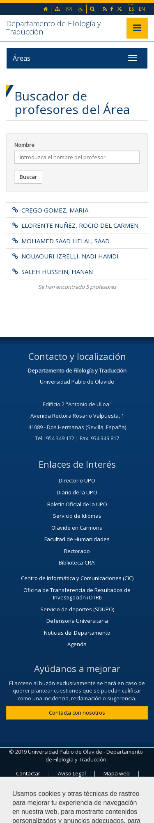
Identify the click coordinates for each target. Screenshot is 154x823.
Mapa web (116, 773)
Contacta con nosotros (77, 712)
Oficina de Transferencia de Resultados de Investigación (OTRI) (77, 593)
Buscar (28, 177)
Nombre (24, 145)
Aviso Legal (72, 773)
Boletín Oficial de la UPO (77, 504)
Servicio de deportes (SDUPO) (77, 609)
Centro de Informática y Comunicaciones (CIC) (77, 578)
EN (142, 8)
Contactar (28, 773)
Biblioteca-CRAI (77, 562)
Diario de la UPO (77, 492)
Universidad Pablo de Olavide (77, 381)
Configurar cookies (77, 793)
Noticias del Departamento (77, 632)
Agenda (77, 644)
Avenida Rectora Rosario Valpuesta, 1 (77, 415)
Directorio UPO (77, 480)
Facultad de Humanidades (77, 539)
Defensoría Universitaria (77, 620)
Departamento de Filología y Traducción (53, 27)
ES (131, 8)
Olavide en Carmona (77, 527)
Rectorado (77, 551)
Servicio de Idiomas (77, 515)
